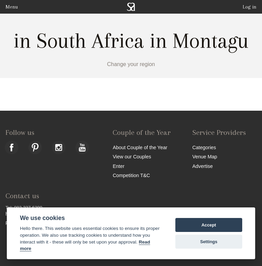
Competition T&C (131, 175)
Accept (209, 225)
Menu (11, 7)
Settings (208, 241)
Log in (250, 7)
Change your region (131, 64)
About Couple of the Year (140, 147)
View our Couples (132, 156)
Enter (118, 166)
